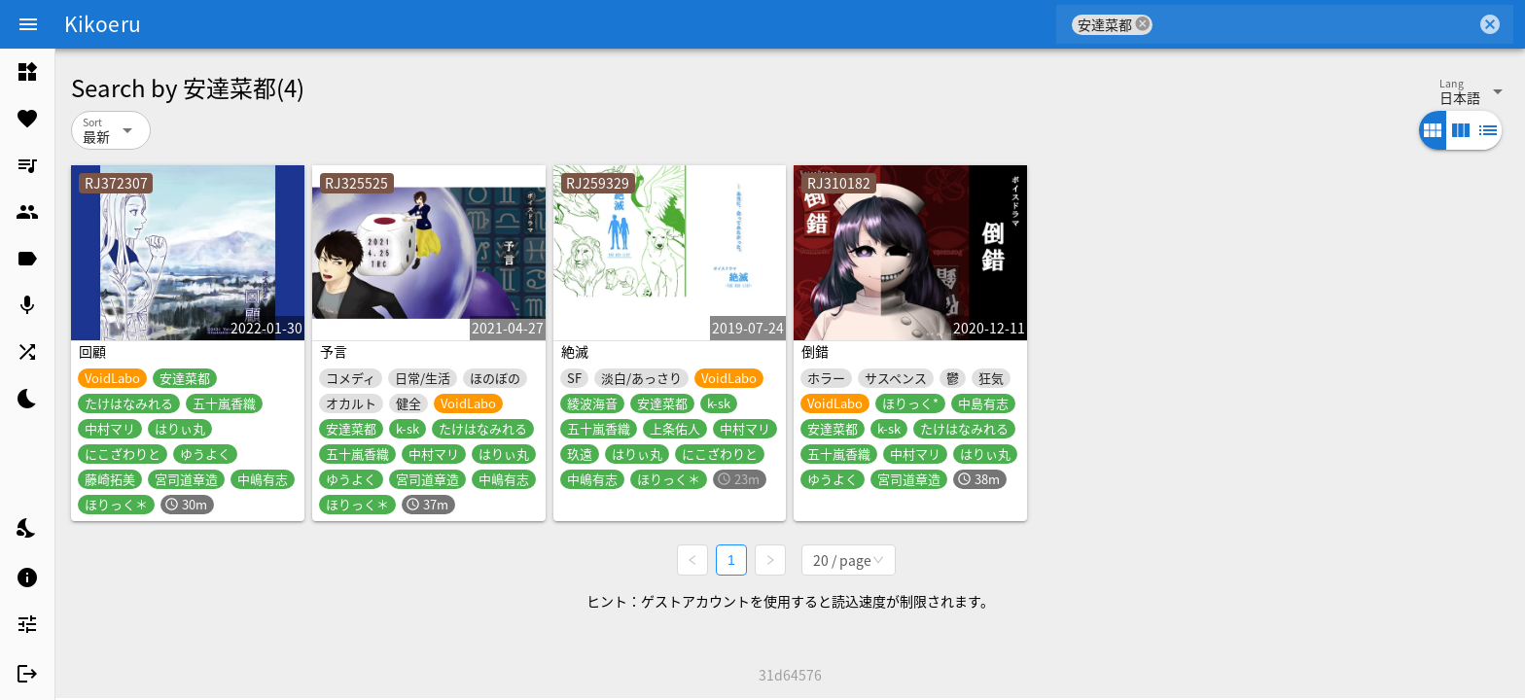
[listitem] (27, 72)
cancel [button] (1143, 24)
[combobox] (1314, 24)
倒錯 (815, 351)
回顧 (92, 351)
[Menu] (28, 24)
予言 (333, 351)
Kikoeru (102, 23)
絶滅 (574, 351)
